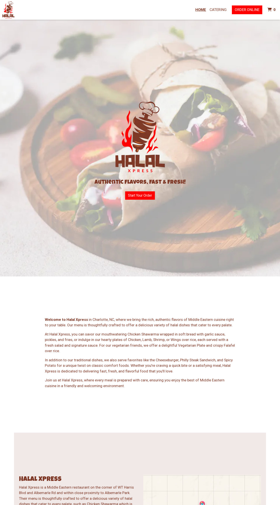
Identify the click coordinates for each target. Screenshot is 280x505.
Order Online (247, 9)
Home (200, 9)
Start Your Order (140, 195)
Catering (218, 9)
